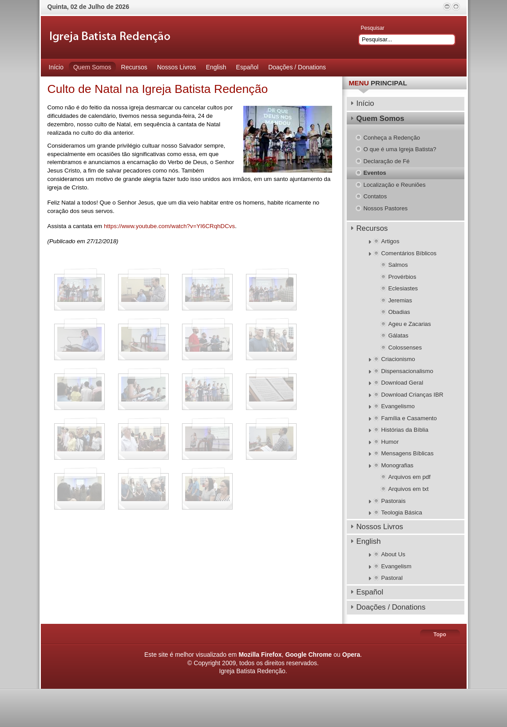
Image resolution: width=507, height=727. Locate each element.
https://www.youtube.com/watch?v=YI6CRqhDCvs (169, 226)
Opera (351, 654)
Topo (439, 634)
